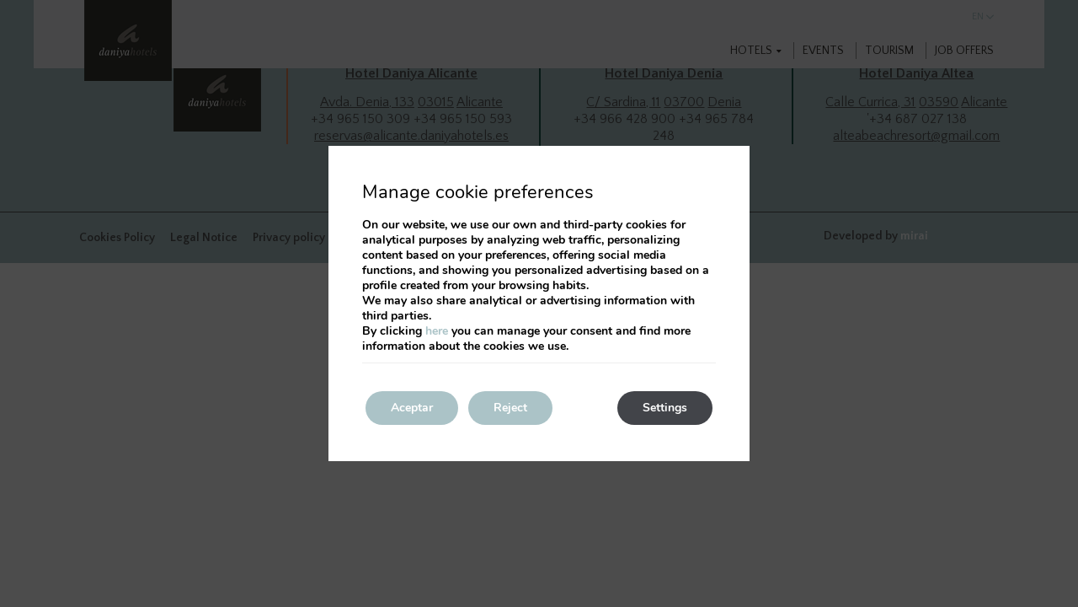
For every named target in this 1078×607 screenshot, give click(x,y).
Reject (510, 408)
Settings (665, 408)
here (436, 331)
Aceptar (412, 408)
